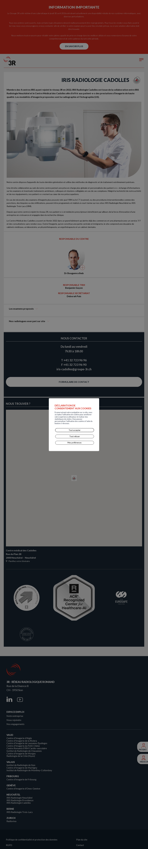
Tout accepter (75, 424)
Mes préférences (75, 437)
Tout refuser (74, 430)
